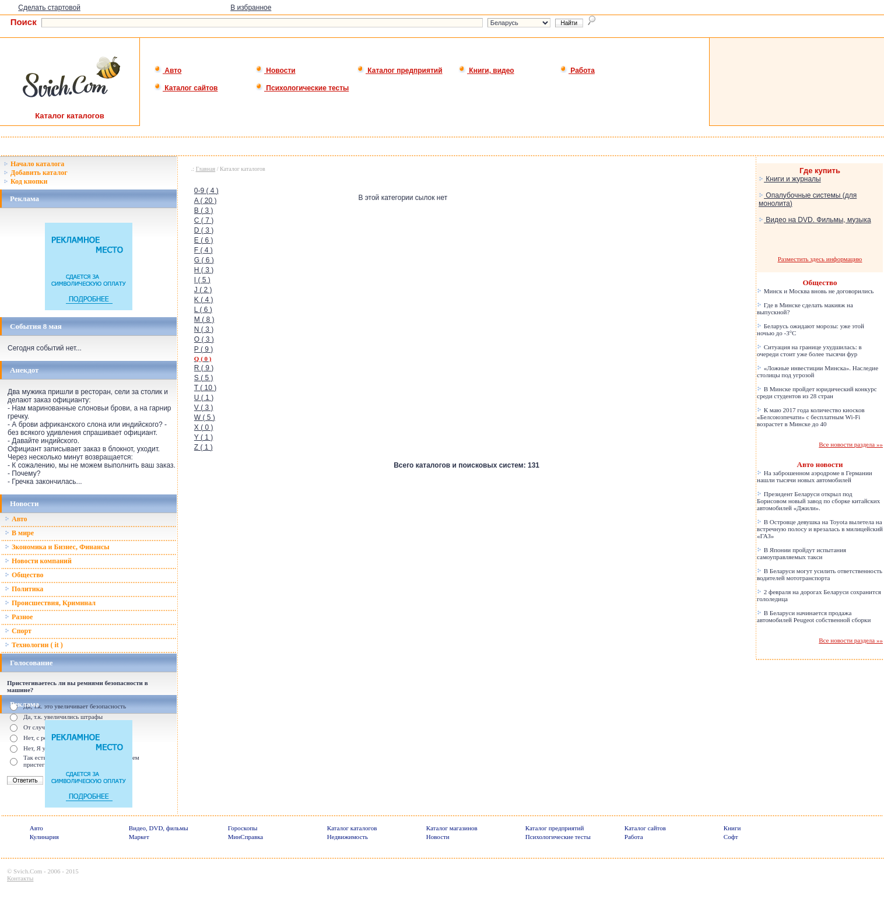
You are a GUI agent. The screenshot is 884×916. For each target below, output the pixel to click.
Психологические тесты (302, 88)
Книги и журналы (790, 179)
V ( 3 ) (203, 407)
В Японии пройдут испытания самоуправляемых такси (801, 553)
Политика (24, 589)
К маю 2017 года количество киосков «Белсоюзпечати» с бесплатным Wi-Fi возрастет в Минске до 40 (811, 416)
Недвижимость (347, 836)
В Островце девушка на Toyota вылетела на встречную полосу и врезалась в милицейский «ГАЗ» (820, 528)
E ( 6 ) (203, 240)
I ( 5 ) (202, 280)
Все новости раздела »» (851, 444)
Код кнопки (25, 181)
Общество (24, 575)
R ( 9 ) (203, 368)
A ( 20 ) (205, 200)
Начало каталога (33, 164)
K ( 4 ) (203, 300)
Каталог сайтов (186, 88)
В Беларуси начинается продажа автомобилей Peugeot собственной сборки (814, 616)
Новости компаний (38, 561)
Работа (577, 70)
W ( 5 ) (204, 417)
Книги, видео (486, 70)
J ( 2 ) (203, 290)
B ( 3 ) (203, 210)
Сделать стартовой (49, 7)
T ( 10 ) (205, 388)
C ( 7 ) (203, 220)
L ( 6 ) (203, 310)
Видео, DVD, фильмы (158, 827)
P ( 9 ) (203, 349)
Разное (19, 617)
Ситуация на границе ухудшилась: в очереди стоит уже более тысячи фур (809, 350)
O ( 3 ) (204, 339)
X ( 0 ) (203, 427)
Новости (275, 70)
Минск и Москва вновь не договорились (815, 290)
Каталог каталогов (352, 827)
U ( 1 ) (203, 398)
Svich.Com (27, 871)
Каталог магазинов (452, 827)
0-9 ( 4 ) (206, 191)
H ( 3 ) (203, 270)
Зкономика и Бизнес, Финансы (57, 547)
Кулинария (44, 836)
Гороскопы (243, 827)
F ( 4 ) (203, 250)
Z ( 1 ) (203, 447)
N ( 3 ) (203, 329)
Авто (167, 70)
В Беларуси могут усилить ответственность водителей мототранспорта (819, 574)
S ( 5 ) (203, 378)
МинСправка (245, 836)
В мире (19, 533)
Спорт (18, 631)
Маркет (139, 836)
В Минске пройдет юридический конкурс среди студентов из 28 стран (817, 392)
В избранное (250, 7)
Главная (206, 169)
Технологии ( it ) (34, 645)
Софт (731, 836)
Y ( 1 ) (203, 437)
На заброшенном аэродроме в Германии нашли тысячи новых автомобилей (814, 476)
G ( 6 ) (204, 260)
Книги (732, 827)
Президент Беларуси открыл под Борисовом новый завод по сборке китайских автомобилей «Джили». (818, 500)
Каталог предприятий (400, 70)
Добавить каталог (35, 173)
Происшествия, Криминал (50, 603)
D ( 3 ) (203, 230)
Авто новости (820, 464)
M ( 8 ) (204, 319)
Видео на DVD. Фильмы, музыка (815, 220)
